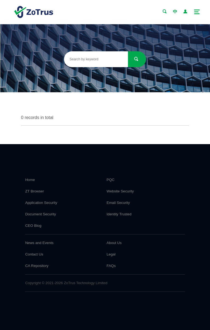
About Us (114, 243)
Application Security (41, 203)
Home (30, 180)
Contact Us (34, 254)
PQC (111, 180)
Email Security (118, 203)
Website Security (120, 191)
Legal (111, 254)
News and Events (39, 243)
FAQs (111, 266)
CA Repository (36, 266)
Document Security (40, 214)
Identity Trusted (119, 214)
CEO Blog (33, 226)
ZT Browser (34, 191)
